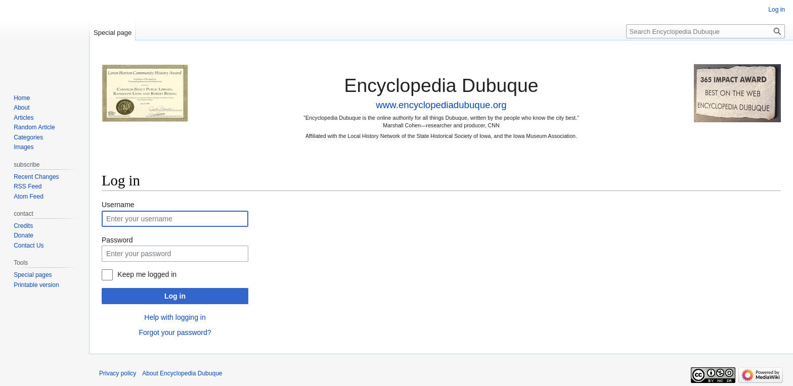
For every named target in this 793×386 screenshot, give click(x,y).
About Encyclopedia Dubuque (182, 373)
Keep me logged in (147, 274)
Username (118, 205)
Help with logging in (174, 317)
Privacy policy (117, 373)
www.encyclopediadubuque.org (441, 105)
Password (117, 240)
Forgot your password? (175, 332)
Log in (175, 296)
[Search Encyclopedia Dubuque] (705, 31)
